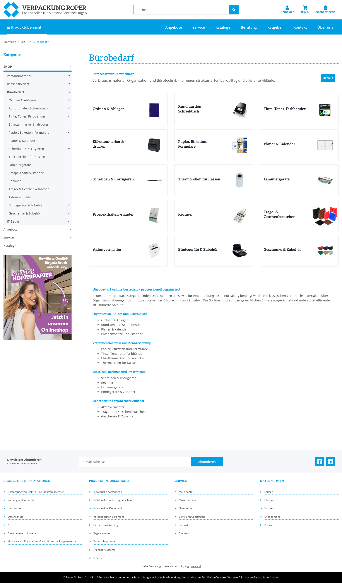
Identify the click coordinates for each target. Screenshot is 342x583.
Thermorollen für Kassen (199, 179)
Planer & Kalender (279, 144)
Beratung (249, 27)
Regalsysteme (101, 533)
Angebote (10, 229)
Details (328, 78)
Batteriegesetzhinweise (22, 533)
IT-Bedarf (14, 221)
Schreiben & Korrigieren (113, 179)
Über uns (325, 27)
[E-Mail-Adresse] (135, 461)
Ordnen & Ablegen (109, 109)
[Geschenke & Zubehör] (325, 250)
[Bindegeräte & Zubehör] (239, 250)
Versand (196, 566)
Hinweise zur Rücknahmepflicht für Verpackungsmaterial (42, 541)
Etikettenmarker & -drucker (28, 124)
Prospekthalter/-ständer (113, 214)
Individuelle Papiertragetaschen (112, 500)
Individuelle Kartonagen (107, 492)
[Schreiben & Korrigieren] (154, 180)
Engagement (272, 517)
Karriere (269, 508)
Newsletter (185, 508)
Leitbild (268, 492)
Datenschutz (15, 517)
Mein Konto (186, 492)
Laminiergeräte (277, 179)
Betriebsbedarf (18, 84)
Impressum (15, 508)
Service (8, 237)
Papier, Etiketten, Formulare (192, 144)
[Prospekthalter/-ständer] (154, 215)
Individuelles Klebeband (107, 508)
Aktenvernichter (107, 249)
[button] (287, 9)
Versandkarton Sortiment (108, 517)
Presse (268, 525)
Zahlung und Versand (21, 500)
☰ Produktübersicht (24, 27)
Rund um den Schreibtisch (189, 109)
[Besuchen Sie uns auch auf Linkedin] (330, 461)
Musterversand (188, 500)
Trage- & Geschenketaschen (280, 214)
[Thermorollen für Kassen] (239, 180)
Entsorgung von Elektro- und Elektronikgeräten (36, 492)
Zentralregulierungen (192, 517)
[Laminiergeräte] (325, 180)
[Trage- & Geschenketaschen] (325, 215)
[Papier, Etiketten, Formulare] (239, 145)
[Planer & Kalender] (325, 145)
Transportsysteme (104, 550)
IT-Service (99, 558)
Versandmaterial (19, 76)
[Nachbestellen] (325, 9)
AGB (10, 525)
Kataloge (9, 246)
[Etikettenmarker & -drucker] (154, 145)
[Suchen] (181, 9)
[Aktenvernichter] (154, 250)
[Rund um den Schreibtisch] (239, 110)
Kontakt (300, 27)
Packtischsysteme (104, 541)
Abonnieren (207, 462)
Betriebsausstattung (105, 525)
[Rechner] (239, 215)
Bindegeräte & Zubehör (198, 249)
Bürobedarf (15, 92)
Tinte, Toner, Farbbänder (285, 109)
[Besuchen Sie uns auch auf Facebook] (319, 461)
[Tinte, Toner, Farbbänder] (325, 110)
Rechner (185, 214)
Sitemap (184, 533)
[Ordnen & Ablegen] (154, 110)
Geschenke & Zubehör (282, 249)
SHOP (7, 66)
